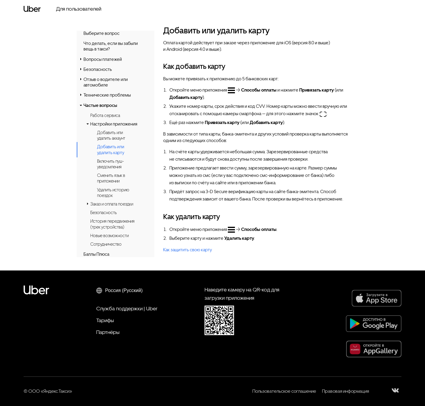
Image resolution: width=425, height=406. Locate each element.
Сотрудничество (106, 244)
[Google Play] (373, 323)
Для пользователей (78, 9)
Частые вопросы (100, 105)
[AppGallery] (373, 349)
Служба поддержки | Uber (126, 308)
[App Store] (376, 298)
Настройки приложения (113, 124)
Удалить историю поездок (113, 192)
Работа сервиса (105, 115)
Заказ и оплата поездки (111, 204)
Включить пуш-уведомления (110, 164)
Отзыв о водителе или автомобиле (106, 82)
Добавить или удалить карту (110, 149)
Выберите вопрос (102, 33)
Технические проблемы (107, 95)
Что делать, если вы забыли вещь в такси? (111, 46)
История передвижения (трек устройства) (112, 224)
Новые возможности (109, 235)
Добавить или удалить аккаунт (111, 135)
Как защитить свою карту (187, 249)
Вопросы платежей (103, 59)
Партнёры (108, 332)
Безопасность (98, 69)
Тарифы (105, 320)
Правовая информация (345, 391)
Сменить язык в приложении (111, 178)
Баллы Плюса (96, 254)
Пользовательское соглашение (284, 391)
